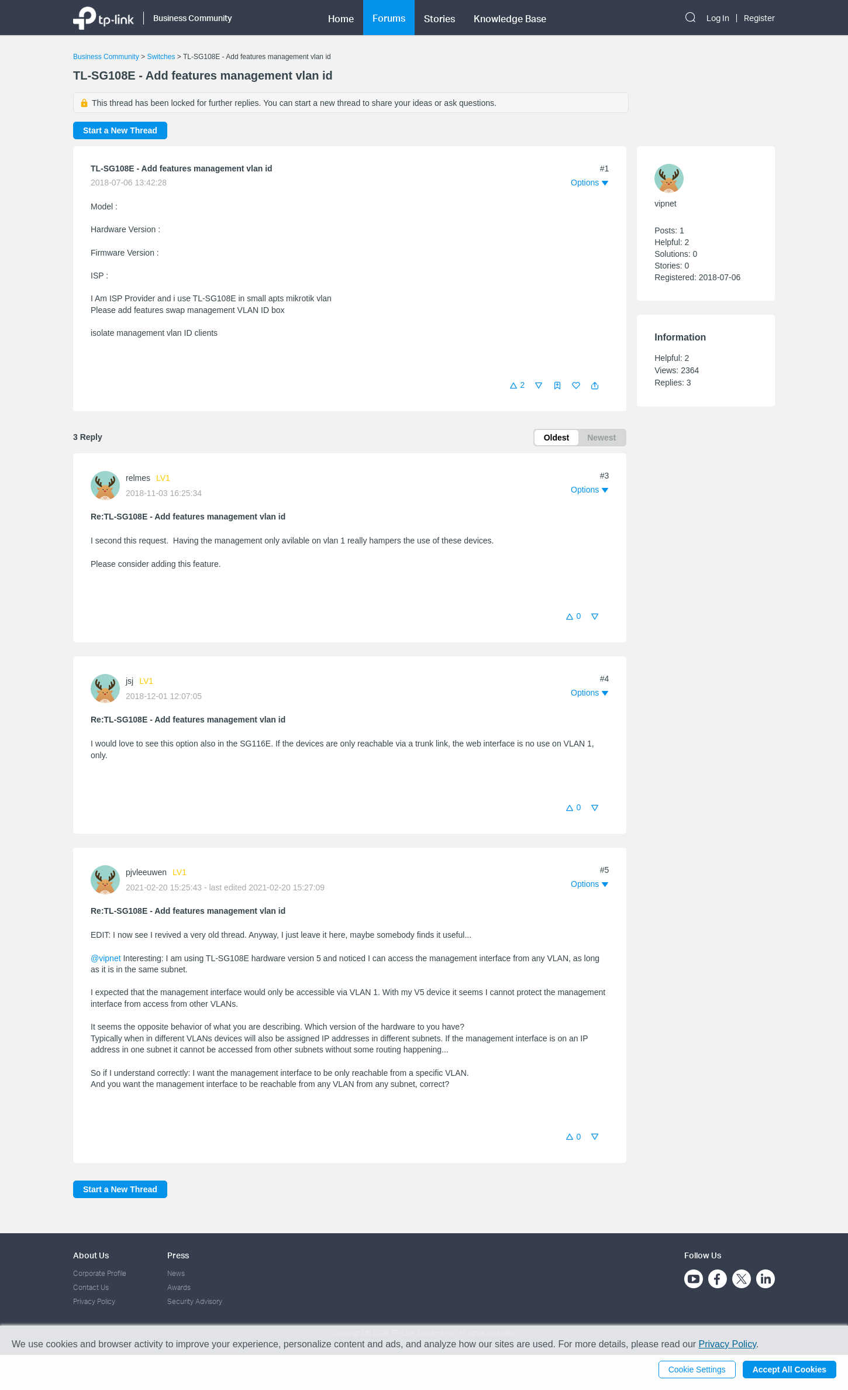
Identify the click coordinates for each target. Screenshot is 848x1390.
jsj (129, 681)
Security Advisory (194, 1301)
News (176, 1273)
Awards (179, 1287)
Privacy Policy (94, 1301)
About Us (91, 1255)
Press (178, 1255)
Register (759, 18)
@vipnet (106, 958)
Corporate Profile (99, 1273)
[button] (594, 385)
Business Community (106, 57)
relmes (138, 478)
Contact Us (91, 1287)
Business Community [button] (192, 18)
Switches (161, 57)
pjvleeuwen (146, 872)
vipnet (665, 203)
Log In (717, 18)
